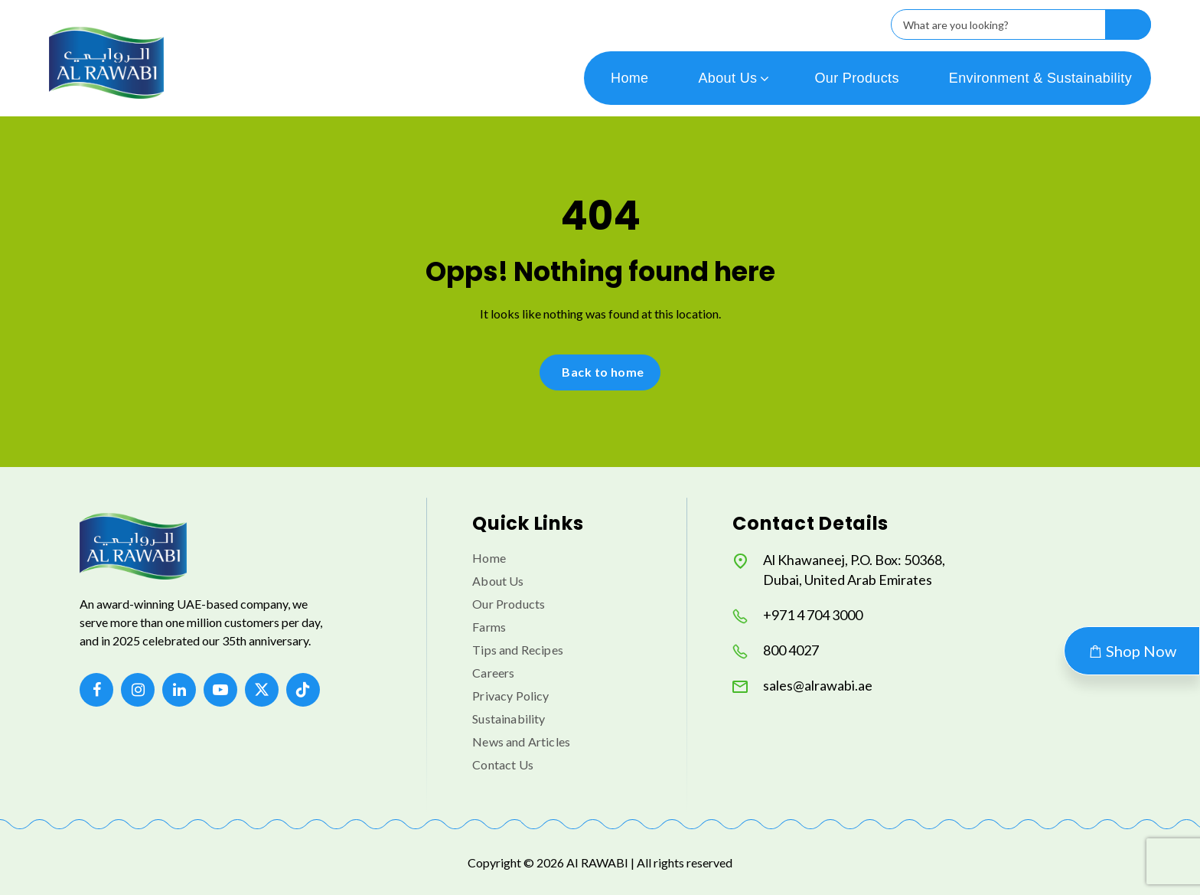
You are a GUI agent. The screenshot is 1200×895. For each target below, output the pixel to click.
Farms (489, 626)
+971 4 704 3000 (797, 615)
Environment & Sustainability (1040, 78)
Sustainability (508, 718)
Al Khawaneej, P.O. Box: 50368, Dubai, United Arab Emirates (838, 569)
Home (629, 78)
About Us (728, 78)
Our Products (856, 78)
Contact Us (502, 764)
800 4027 (775, 650)
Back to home (603, 371)
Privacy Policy (510, 695)
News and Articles (521, 741)
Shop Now (1132, 651)
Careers (493, 672)
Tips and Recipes (517, 649)
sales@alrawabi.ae (802, 685)
